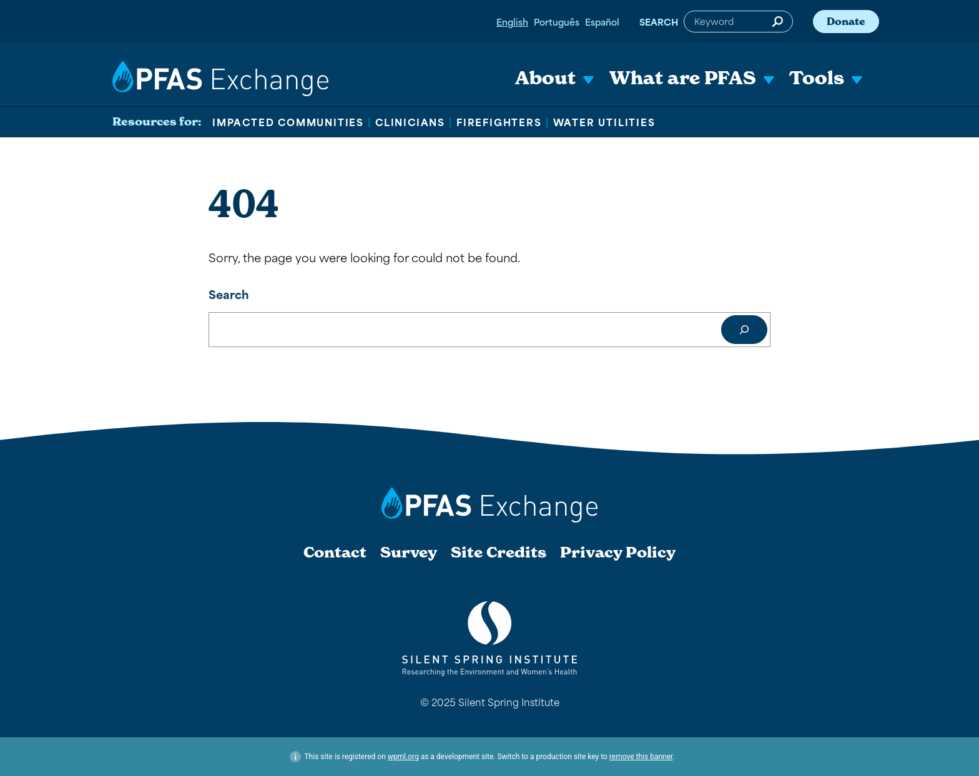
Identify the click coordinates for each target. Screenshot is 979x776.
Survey (408, 552)
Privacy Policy (618, 552)
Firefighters (499, 121)
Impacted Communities (288, 121)
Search (658, 21)
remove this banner (641, 756)
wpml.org (403, 756)
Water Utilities (604, 121)
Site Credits (498, 552)
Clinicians (410, 121)
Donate (846, 21)
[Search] (744, 329)
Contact (335, 552)
